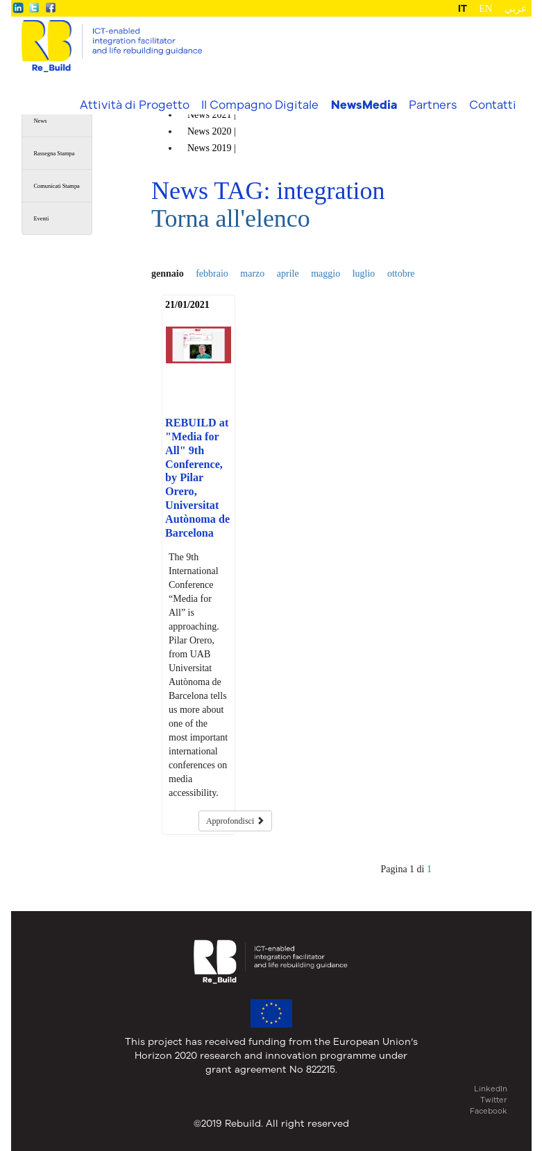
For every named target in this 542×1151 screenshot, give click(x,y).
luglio (364, 273)
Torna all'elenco (230, 218)
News (40, 121)
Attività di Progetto (134, 104)
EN (485, 8)
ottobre (401, 273)
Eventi (41, 219)
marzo (252, 273)
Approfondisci (235, 821)
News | (212, 115)
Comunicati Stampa (57, 186)
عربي (516, 8)
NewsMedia (364, 105)
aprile (288, 273)
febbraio (212, 273)
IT (462, 8)
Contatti (492, 104)
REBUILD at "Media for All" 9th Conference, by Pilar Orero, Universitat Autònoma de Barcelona (197, 478)
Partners (433, 104)
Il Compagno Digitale (260, 104)
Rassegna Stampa (54, 153)
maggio (325, 273)
